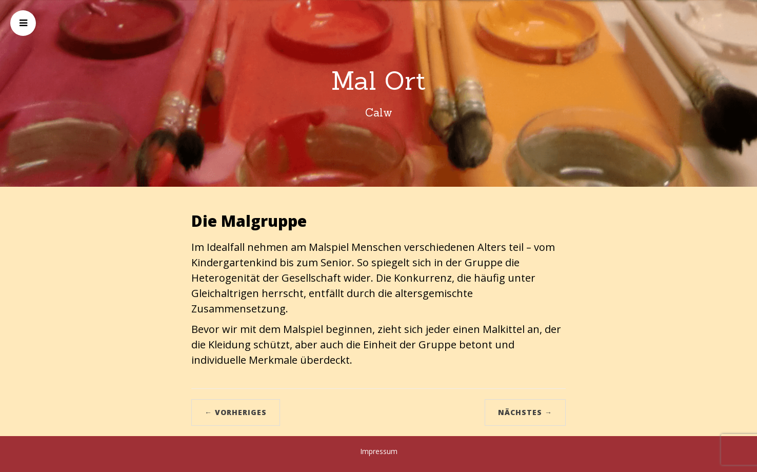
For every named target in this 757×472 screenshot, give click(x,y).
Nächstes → (525, 412)
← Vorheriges (236, 412)
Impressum (378, 451)
